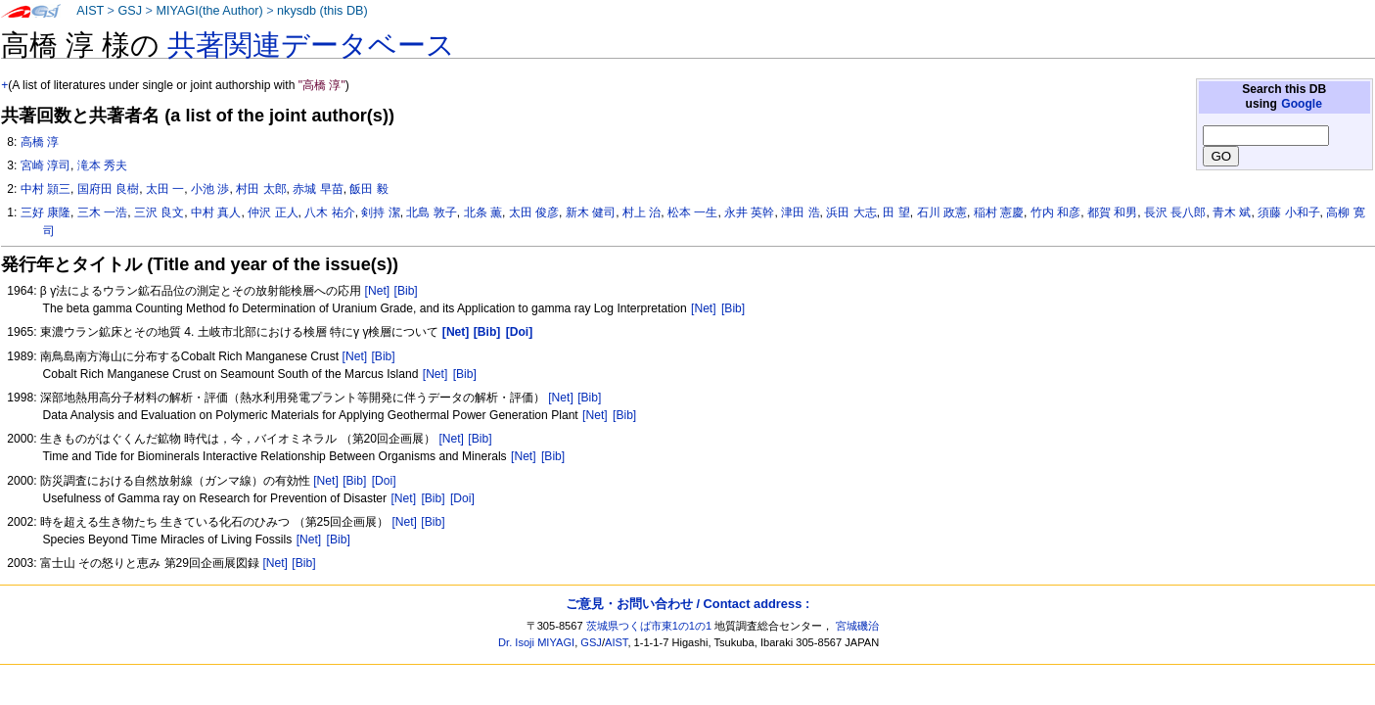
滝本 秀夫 (102, 165)
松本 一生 (692, 212)
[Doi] (384, 481)
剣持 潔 (380, 212)
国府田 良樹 (108, 189)
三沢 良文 (159, 212)
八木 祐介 (329, 212)
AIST (90, 11)
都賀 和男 (1112, 212)
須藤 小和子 (1288, 212)
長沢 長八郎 (1175, 212)
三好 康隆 (45, 212)
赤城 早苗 (318, 189)
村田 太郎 (261, 189)
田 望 (896, 212)
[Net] (377, 291)
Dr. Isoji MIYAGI (536, 642)
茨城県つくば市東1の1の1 (649, 626)
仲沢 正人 (273, 212)
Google (1301, 104)
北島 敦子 (431, 212)
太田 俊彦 (534, 212)
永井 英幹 (749, 212)
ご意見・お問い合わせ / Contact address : (687, 603)
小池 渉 (210, 189)
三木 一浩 (102, 212)
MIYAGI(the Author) (209, 11)
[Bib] (406, 291)
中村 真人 (216, 212)
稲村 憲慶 (999, 212)
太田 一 (165, 189)
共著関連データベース (311, 45)
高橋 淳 (40, 142)
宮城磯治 (857, 626)
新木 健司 (591, 212)
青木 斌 (1232, 212)
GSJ (129, 11)
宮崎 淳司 (45, 165)
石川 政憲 (942, 212)
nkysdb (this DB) (322, 11)
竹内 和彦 (1055, 212)
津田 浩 (800, 212)
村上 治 (641, 212)
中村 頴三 (45, 189)
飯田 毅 (368, 189)
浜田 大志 (851, 212)
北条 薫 (483, 212)
